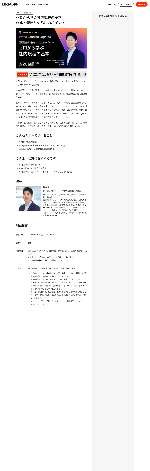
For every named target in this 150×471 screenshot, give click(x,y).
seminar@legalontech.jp (37, 260)
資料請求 (141, 4)
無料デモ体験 (126, 4)
